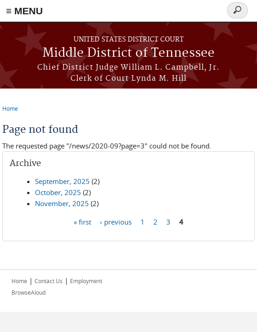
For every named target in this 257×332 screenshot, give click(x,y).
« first (82, 221)
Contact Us (49, 281)
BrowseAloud (29, 292)
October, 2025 (58, 192)
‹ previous (116, 221)
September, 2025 (62, 181)
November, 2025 (62, 203)
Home (10, 108)
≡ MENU (24, 11)
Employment (86, 281)
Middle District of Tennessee (128, 53)
